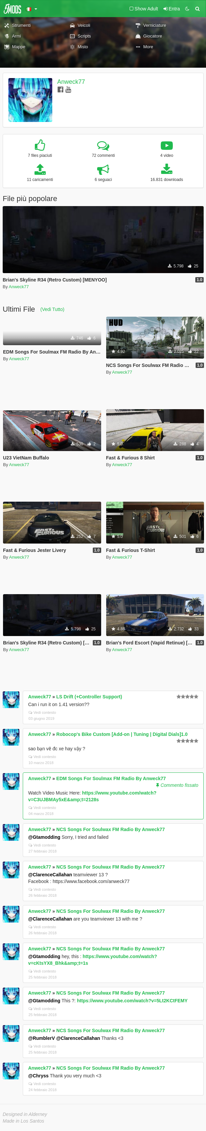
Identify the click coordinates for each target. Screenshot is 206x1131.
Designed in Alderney (25, 1114)
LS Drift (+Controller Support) (89, 696)
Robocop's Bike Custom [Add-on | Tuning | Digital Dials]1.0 (122, 734)
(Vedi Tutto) (53, 309)
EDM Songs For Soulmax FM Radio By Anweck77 (111, 778)
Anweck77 (71, 81)
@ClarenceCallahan (50, 874)
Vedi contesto (42, 712)
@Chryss (38, 1075)
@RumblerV (41, 1038)
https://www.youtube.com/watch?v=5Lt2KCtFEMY (132, 1000)
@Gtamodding (44, 837)
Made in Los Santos (23, 1121)
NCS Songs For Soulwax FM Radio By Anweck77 (110, 829)
